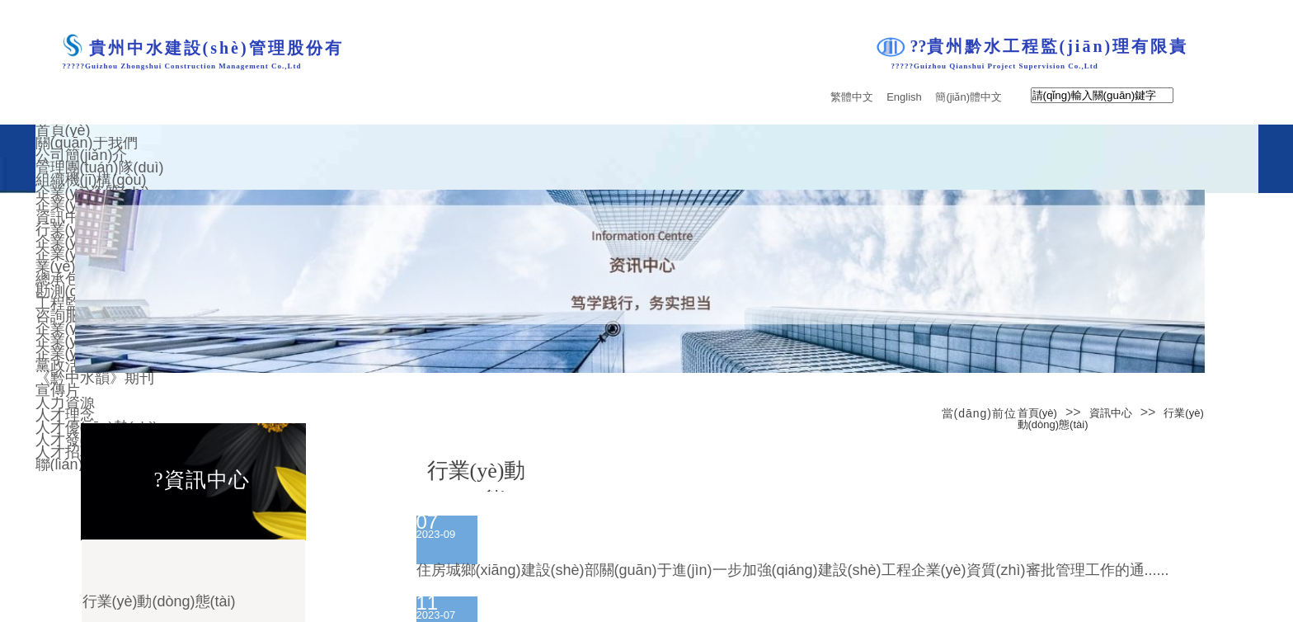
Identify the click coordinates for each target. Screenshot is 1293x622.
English (904, 97)
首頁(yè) (1037, 413)
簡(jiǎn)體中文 (968, 97)
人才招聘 (65, 452)
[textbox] (1102, 95)
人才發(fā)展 (76, 439)
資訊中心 (1110, 413)
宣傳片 (57, 390)
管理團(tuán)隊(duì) (99, 167)
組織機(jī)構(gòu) (91, 180)
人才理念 (65, 415)
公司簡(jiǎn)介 (81, 155)
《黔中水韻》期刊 (94, 378)
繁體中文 (851, 97)
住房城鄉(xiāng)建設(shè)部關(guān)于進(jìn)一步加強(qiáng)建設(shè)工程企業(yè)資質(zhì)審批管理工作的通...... (792, 570)
